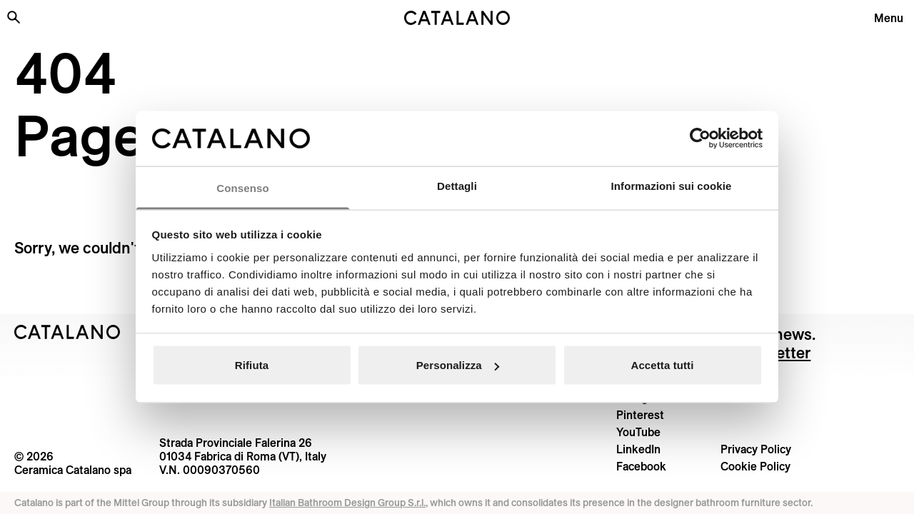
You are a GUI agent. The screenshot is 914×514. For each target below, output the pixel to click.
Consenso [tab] (242, 187)
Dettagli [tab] (457, 185)
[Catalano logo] (457, 18)
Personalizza (457, 365)
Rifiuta (251, 365)
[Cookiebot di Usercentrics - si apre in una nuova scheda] (700, 138)
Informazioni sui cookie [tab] (671, 185)
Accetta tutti (662, 365)
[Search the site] (13, 17)
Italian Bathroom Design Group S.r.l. (347, 502)
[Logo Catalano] (67, 332)
